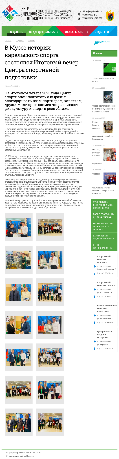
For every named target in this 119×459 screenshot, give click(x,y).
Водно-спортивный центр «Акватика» (103, 215)
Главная (8, 41)
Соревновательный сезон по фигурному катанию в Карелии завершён (103, 109)
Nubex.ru (30, 456)
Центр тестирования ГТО (102, 246)
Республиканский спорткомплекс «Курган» (103, 226)
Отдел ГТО (102, 32)
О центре (16, 31)
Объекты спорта (76, 32)
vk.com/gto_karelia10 (92, 18)
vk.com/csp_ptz (89, 15)
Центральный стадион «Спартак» (103, 237)
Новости (31, 41)
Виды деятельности (44, 32)
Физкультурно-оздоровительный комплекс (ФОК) (103, 204)
